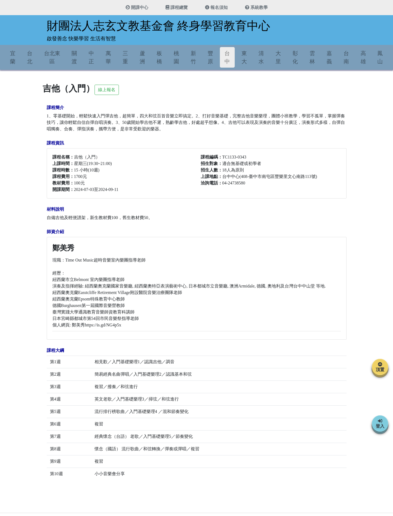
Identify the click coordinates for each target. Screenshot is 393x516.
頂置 (380, 367)
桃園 (176, 57)
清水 (261, 57)
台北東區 (52, 57)
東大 (244, 57)
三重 (125, 57)
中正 (91, 57)
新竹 (193, 57)
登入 (380, 423)
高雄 (363, 57)
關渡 (74, 57)
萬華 (108, 57)
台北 (29, 57)
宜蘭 (12, 57)
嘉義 (329, 57)
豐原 (210, 57)
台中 (227, 57)
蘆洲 (142, 57)
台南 (346, 57)
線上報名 (106, 89)
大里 (278, 57)
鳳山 (380, 57)
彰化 (295, 57)
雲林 (312, 57)
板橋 (159, 57)
